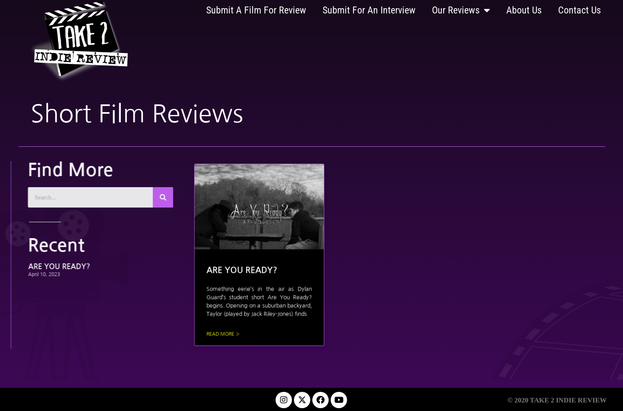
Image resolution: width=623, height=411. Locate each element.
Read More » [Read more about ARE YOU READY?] (232, 329)
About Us (524, 10)
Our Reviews (461, 10)
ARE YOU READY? (47, 266)
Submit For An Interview (369, 10)
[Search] (150, 197)
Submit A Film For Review (256, 10)
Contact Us (579, 10)
